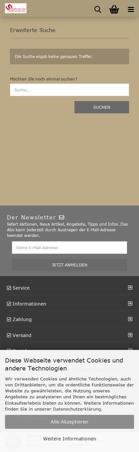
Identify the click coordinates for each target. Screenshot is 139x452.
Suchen (101, 107)
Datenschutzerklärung (77, 409)
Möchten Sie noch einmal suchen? (43, 79)
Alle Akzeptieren (69, 421)
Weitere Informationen (69, 438)
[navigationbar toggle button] (130, 8)
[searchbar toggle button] (97, 8)
